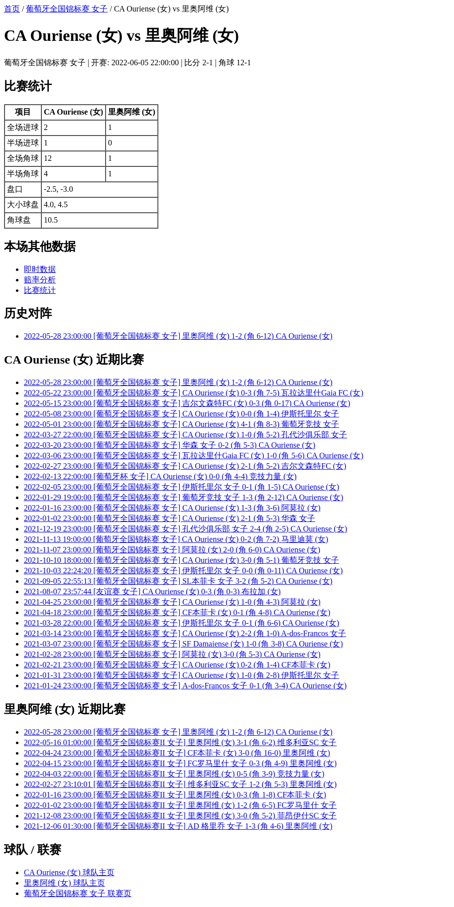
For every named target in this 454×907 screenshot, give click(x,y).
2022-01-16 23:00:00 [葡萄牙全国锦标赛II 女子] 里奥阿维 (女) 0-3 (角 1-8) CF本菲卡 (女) (175, 794)
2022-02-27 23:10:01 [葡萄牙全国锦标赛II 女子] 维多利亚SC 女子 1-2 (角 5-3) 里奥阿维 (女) (180, 784)
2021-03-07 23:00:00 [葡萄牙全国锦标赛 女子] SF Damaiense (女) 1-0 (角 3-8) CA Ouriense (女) (183, 644)
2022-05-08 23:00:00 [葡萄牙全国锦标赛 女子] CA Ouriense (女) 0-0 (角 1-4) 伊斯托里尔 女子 (181, 413)
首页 (12, 8)
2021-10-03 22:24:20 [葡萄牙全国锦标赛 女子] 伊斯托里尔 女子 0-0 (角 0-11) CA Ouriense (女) (183, 570)
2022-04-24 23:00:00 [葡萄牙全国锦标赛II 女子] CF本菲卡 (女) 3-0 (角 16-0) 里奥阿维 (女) (177, 753)
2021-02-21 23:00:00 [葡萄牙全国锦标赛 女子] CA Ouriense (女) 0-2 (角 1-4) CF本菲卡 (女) (177, 664)
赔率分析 (40, 279)
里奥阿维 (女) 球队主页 (64, 883)
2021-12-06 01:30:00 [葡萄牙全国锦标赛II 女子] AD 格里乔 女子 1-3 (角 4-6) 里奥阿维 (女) (178, 826)
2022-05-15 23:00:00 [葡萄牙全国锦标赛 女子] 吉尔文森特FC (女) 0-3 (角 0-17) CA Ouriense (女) (187, 403)
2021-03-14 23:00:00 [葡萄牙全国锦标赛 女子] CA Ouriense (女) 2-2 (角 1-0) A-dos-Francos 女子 (185, 633)
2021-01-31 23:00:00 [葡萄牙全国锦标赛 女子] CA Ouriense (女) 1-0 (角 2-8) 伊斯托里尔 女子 (181, 675)
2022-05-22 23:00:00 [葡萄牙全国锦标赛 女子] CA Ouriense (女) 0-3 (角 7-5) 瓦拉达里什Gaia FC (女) (193, 393)
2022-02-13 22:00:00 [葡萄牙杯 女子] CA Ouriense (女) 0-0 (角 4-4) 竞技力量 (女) (160, 476)
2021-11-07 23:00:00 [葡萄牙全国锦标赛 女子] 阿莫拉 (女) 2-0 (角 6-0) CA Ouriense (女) (172, 549)
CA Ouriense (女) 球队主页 (69, 872)
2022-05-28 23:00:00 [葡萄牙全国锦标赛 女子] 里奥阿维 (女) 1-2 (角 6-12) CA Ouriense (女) (178, 336)
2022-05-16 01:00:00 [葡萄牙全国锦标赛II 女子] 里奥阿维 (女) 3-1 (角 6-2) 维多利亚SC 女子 (180, 742)
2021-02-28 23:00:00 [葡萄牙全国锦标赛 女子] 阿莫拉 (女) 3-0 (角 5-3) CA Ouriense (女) (172, 654)
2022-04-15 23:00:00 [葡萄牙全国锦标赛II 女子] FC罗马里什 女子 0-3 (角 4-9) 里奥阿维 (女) (180, 763)
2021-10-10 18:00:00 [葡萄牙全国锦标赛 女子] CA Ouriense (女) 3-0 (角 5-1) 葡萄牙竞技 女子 (181, 560)
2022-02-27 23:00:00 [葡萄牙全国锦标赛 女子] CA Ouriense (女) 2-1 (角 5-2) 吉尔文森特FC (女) (185, 466)
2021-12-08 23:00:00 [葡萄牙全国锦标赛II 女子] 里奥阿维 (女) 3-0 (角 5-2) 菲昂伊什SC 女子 (180, 815)
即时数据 (40, 269)
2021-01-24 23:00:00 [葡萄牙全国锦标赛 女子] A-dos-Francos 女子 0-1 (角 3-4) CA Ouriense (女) (185, 685)
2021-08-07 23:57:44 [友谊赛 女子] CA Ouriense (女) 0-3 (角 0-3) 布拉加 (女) (152, 591)
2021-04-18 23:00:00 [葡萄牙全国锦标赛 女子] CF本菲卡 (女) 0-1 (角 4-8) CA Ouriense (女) (177, 612)
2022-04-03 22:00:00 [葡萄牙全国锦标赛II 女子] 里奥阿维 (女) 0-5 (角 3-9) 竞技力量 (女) (174, 774)
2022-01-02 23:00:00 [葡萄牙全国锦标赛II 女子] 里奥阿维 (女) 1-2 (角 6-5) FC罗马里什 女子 (180, 805)
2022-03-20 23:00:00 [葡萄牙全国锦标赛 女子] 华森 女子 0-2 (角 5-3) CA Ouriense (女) (169, 445)
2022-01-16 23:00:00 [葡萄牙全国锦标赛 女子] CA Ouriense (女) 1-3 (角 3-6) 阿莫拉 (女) (172, 508)
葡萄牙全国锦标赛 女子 (67, 8)
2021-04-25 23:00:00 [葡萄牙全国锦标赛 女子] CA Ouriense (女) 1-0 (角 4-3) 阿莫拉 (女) (172, 602)
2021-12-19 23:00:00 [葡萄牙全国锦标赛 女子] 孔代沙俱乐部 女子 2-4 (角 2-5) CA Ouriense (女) (185, 528)
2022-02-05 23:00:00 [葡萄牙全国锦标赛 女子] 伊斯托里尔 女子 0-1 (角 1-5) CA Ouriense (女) (181, 487)
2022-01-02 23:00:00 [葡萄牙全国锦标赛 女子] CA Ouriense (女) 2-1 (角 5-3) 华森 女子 (169, 518)
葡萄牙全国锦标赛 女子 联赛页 (77, 893)
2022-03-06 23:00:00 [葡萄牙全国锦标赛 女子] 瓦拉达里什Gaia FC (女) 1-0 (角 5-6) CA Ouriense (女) (193, 455)
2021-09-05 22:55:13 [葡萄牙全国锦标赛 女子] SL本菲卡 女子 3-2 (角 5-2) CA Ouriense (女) (178, 581)
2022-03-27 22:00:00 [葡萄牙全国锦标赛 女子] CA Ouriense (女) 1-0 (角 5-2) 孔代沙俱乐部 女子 (185, 434)
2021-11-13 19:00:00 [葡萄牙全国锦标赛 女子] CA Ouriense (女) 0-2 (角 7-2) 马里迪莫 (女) (176, 539)
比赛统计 (40, 290)
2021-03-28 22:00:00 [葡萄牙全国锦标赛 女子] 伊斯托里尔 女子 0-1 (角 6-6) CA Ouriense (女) (181, 623)
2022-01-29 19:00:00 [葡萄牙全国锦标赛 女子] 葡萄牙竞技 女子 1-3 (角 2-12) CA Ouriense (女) (183, 497)
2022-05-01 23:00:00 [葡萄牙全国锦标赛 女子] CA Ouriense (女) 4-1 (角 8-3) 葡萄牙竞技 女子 (181, 424)
